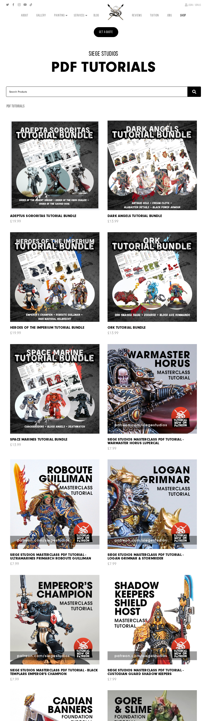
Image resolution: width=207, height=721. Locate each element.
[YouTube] (25, 4)
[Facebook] (13, 4)
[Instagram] (19, 4)
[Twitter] (7, 4)
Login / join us (193, 4)
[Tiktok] (31, 4)
